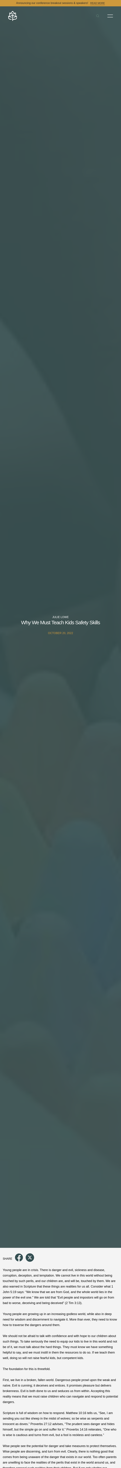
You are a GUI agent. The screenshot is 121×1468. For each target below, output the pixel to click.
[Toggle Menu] (110, 16)
